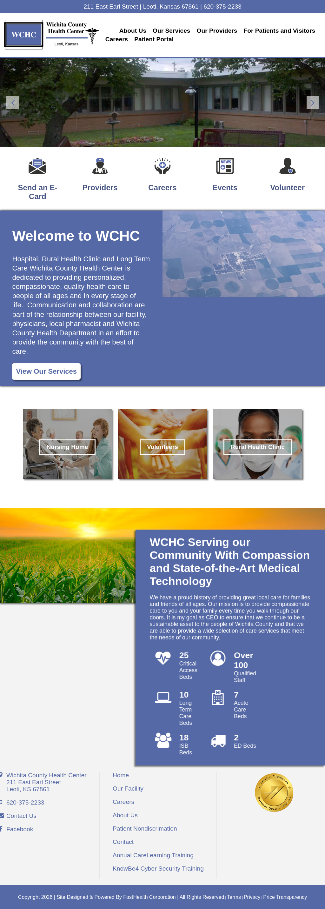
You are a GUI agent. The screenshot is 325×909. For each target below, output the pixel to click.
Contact (123, 841)
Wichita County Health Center (46, 781)
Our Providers (220, 30)
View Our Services (46, 370)
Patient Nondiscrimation (145, 827)
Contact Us (21, 815)
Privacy (252, 896)
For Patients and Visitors (145, 39)
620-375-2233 (25, 801)
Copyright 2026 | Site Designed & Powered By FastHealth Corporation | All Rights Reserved (121, 896)
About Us (136, 30)
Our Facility (128, 787)
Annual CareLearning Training (153, 854)
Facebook (19, 828)
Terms (234, 896)
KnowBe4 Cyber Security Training (158, 867)
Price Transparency (285, 896)
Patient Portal (235, 39)
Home (121, 774)
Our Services (175, 30)
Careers (198, 39)
